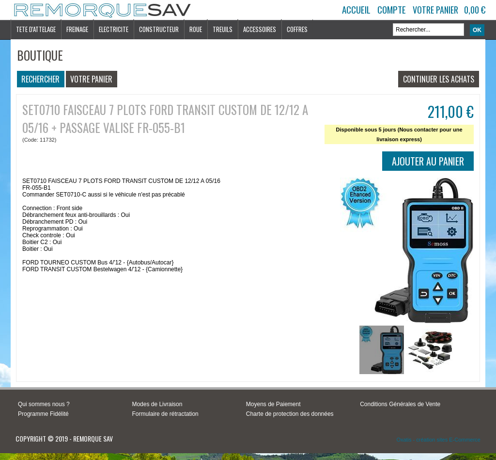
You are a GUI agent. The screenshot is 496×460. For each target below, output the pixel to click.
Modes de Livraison (157, 404)
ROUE (195, 29)
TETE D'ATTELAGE (36, 29)
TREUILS (222, 29)
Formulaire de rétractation (165, 414)
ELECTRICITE (113, 29)
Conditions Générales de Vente (400, 404)
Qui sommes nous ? (44, 404)
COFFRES (297, 29)
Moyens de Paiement (273, 404)
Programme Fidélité (43, 414)
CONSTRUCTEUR (159, 29)
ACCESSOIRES (259, 29)
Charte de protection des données (290, 414)
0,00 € (474, 9)
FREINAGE (77, 29)
